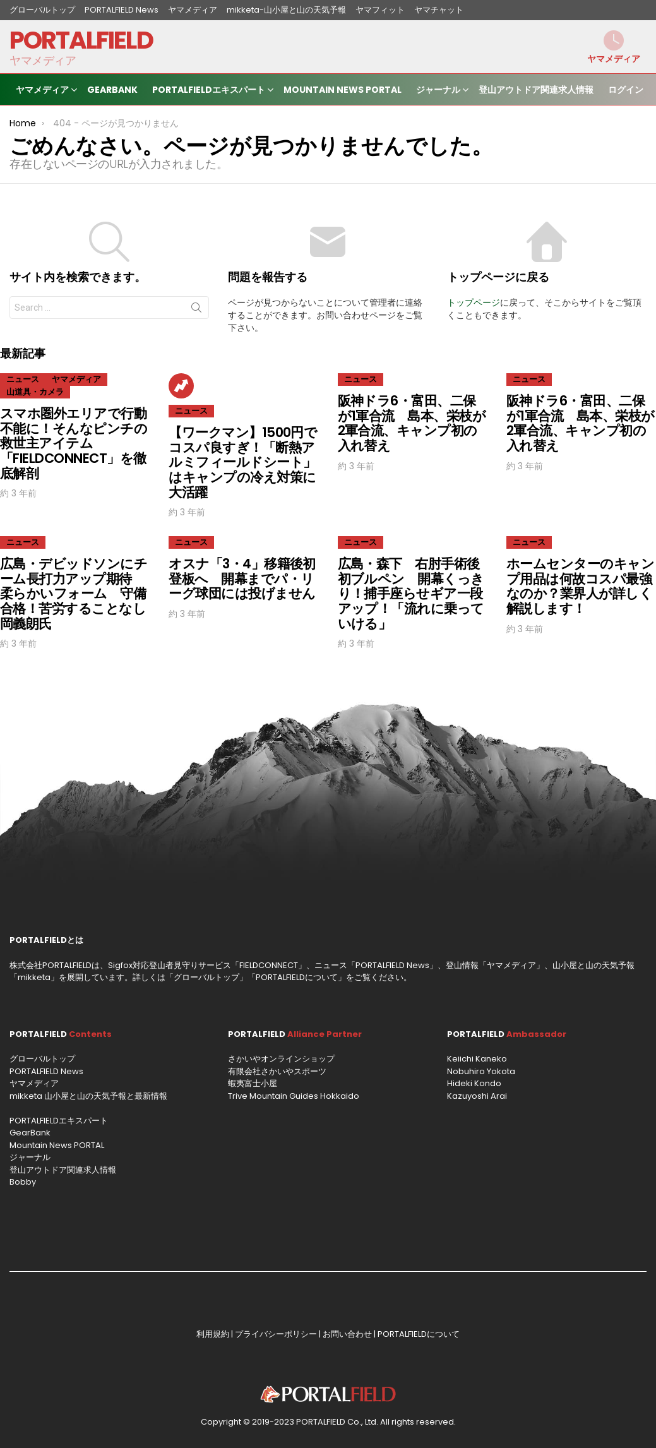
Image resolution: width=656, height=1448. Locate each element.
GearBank (112, 89)
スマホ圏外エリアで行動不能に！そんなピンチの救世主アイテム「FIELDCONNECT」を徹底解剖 (73, 443)
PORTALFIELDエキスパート (208, 91)
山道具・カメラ (35, 392)
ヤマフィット (380, 10)
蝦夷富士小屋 (252, 1083)
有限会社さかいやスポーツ (277, 1071)
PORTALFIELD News (121, 10)
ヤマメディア (192, 10)
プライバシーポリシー (276, 1334)
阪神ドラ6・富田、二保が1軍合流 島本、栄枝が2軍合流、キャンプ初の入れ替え (412, 423)
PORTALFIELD (81, 40)
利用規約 (212, 1334)
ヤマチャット (438, 10)
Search (196, 310)
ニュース (22, 379)
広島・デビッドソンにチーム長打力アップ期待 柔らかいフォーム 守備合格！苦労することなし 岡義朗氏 (79, 593)
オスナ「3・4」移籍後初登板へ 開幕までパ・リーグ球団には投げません (242, 578)
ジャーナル (438, 91)
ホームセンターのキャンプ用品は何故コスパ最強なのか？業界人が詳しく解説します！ (580, 586)
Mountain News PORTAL (342, 89)
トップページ (473, 302)
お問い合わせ (347, 1334)
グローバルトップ (42, 10)
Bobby (22, 1182)
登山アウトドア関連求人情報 (536, 89)
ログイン (625, 89)
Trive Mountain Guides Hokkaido (293, 1096)
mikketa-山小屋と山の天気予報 (286, 10)
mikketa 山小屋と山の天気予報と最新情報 (88, 1096)
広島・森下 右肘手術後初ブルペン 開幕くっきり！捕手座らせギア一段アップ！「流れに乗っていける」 (411, 593)
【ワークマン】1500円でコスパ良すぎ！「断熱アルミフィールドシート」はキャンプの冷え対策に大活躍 (243, 462)
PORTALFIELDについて (297, 977)
